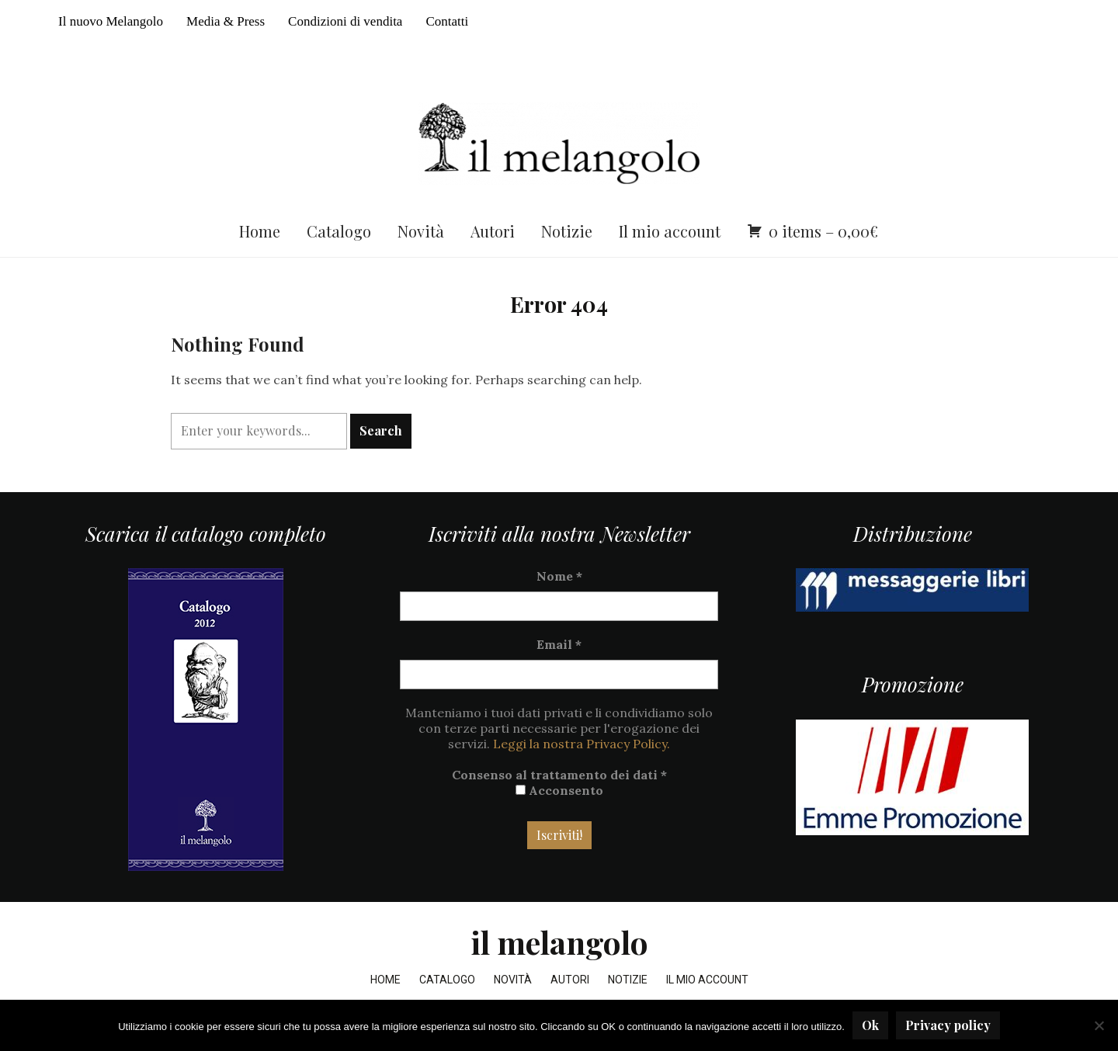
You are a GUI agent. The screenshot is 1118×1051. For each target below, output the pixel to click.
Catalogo (339, 230)
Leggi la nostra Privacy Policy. (581, 743)
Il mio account (669, 230)
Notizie (566, 230)
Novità (421, 230)
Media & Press (225, 21)
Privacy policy (948, 1025)
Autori (492, 230)
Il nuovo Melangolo (110, 21)
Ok (870, 1025)
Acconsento (559, 790)
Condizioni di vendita (345, 21)
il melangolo (559, 942)
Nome (559, 576)
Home (259, 230)
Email (559, 644)
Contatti (446, 21)
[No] (1098, 1025)
